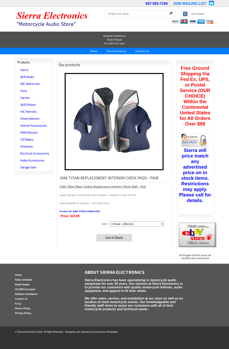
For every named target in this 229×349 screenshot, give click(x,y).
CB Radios (27, 139)
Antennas (26, 146)
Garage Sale (28, 167)
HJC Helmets (28, 111)
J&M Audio (27, 77)
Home (93, 51)
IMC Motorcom (30, 84)
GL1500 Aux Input (114, 43)
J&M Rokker (28, 104)
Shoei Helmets (30, 118)
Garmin (25, 97)
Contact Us (142, 51)
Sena (23, 90)
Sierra (24, 70)
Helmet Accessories (33, 125)
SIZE (104, 224)
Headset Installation (114, 35)
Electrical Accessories (34, 153)
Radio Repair (114, 39)
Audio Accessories (32, 160)
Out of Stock (114, 237)
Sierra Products (116, 51)
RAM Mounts (29, 132)
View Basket (198, 14)
